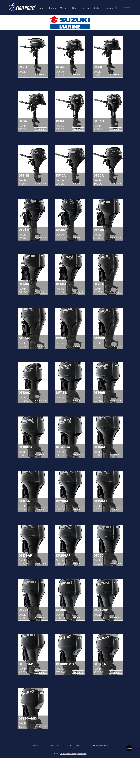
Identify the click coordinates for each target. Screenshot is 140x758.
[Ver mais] (40, 74)
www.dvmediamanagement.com (73, 754)
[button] (37, 745)
